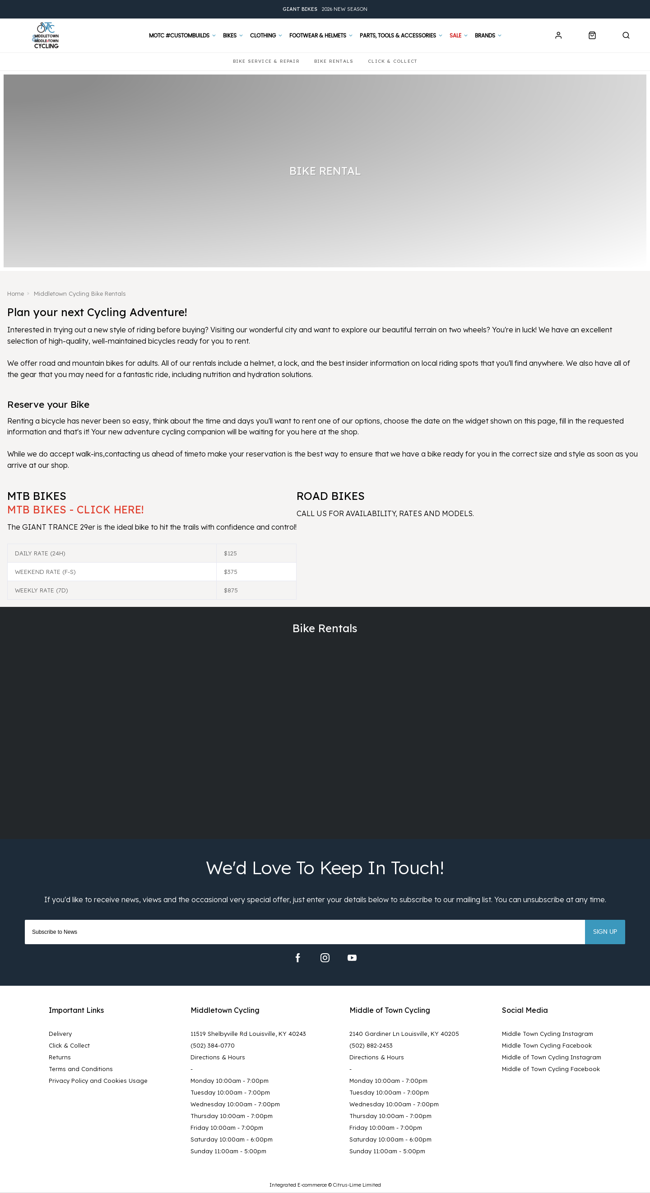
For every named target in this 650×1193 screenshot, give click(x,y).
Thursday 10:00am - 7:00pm (231, 1115)
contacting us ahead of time (153, 453)
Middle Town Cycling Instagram (547, 1033)
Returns (60, 1057)
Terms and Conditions (81, 1068)
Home (15, 293)
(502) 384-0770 (212, 1045)
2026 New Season (325, 9)
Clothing (263, 35)
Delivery (60, 1033)
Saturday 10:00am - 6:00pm (231, 1139)
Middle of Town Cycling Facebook (551, 1068)
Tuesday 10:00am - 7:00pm (230, 1092)
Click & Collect (69, 1045)
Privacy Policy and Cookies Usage (98, 1080)
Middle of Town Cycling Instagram (551, 1057)
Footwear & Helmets (317, 35)
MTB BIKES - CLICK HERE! (75, 509)
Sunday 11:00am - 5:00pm (228, 1151)
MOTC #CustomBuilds (179, 35)
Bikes (230, 35)
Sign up (605, 932)
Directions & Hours (217, 1057)
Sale (455, 35)
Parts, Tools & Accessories (398, 35)
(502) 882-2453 (371, 1045)
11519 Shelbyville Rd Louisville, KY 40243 (248, 1033)
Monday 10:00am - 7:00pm (229, 1080)
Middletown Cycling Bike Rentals (81, 293)
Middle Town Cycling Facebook (547, 1045)
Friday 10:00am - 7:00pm (226, 1127)
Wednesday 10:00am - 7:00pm (235, 1104)
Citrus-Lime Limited (357, 1184)
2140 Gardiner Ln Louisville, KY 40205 (404, 1033)
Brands (485, 35)
